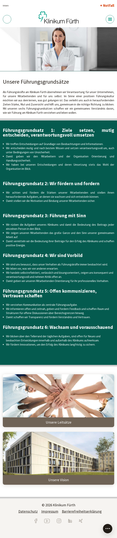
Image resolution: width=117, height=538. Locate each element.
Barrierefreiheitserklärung (82, 511)
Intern (6, 5)
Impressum (49, 511)
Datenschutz (28, 511)
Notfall (108, 5)
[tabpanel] (58, 49)
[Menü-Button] (110, 19)
